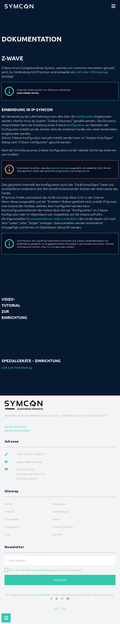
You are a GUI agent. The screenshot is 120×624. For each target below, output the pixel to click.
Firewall (51, 246)
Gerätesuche (84, 116)
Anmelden (60, 580)
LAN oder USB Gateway (92, 72)
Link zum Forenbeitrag (17, 367)
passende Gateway (59, 167)
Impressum (59, 504)
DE (56, 608)
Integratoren (12, 527)
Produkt (9, 511)
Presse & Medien (63, 527)
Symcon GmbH (42, 595)
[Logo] (19, 6)
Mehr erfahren (16, 427)
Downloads (12, 519)
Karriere (58, 534)
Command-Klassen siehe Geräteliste (52, 218)
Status (56, 519)
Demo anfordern (17, 431)
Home (8, 504)
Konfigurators (75, 125)
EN (64, 608)
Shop (8, 534)
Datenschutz (60, 511)
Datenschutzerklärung (39, 570)
